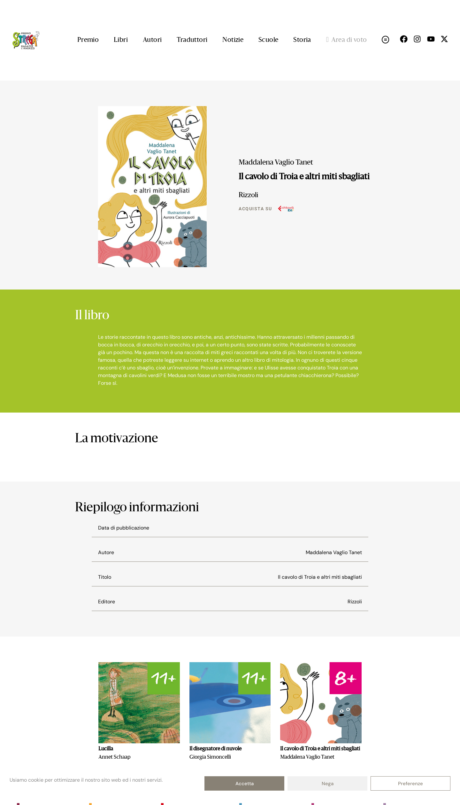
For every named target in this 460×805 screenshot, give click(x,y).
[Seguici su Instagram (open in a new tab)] (417, 39)
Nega (328, 783)
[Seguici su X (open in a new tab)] (444, 39)
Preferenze (410, 783)
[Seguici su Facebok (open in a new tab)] (404, 39)
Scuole (268, 40)
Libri (121, 40)
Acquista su (255, 208)
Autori (152, 40)
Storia (302, 40)
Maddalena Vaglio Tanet (276, 162)
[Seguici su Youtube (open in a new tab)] (431, 39)
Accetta (244, 783)
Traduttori (192, 40)
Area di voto (346, 40)
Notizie (232, 40)
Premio (88, 40)
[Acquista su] (286, 209)
